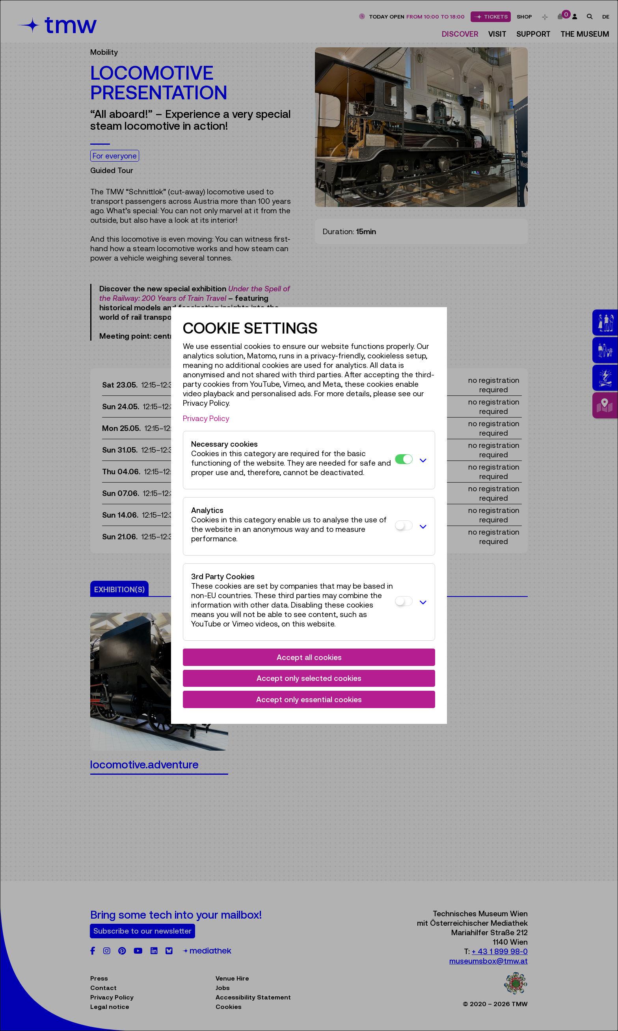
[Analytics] (404, 525)
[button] (422, 460)
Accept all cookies (309, 657)
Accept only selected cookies (309, 678)
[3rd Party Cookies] (404, 601)
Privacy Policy (206, 418)
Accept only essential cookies (309, 699)
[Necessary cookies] (404, 459)
